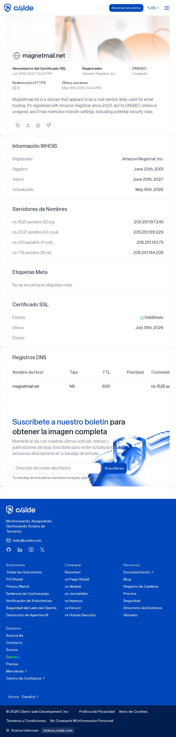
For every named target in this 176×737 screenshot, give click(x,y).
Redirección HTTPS (29, 83)
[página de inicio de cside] (21, 509)
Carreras (13, 657)
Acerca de (14, 635)
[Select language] (153, 7)
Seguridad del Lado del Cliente (31, 608)
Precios (129, 593)
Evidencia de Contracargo (27, 593)
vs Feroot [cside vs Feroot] (73, 608)
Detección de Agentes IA (27, 615)
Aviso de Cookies (133, 711)
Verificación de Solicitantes (29, 601)
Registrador (92, 68)
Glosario (130, 615)
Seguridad (131, 601)
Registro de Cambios (140, 586)
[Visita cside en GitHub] (8, 549)
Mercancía (16, 671)
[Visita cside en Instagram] (31, 549)
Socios (12, 650)
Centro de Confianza (25, 678)
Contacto (14, 643)
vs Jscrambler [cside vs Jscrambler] (76, 593)
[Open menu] (167, 8)
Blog (127, 579)
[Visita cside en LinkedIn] (19, 549)
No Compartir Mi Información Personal (81, 721)
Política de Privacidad (97, 711)
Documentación (138, 572)
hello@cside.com (23, 540)
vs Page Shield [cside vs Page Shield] (77, 579)
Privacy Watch (18, 586)
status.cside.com (57, 730)
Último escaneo (75, 83)
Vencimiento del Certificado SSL (39, 68)
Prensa (12, 664)
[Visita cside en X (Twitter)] (42, 549)
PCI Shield (14, 579)
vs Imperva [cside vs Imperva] (73, 601)
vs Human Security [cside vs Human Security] (80, 615)
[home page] (19, 8)
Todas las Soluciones (24, 572)
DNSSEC (139, 68)
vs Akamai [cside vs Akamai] (73, 586)
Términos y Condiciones (26, 721)
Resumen (73, 572)
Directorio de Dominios (142, 608)
